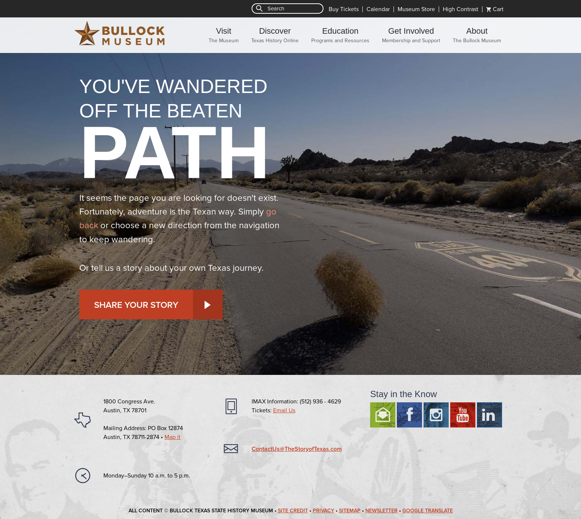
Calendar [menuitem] (378, 9)
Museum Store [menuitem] (416, 9)
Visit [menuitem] (224, 35)
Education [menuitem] (340, 35)
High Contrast (460, 9)
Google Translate (427, 511)
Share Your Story (136, 305)
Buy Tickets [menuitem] (344, 9)
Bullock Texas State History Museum (120, 33)
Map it (172, 437)
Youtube (462, 414)
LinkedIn (489, 414)
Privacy (323, 511)
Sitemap (350, 511)
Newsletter (381, 511)
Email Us (284, 410)
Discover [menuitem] (275, 35)
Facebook (409, 414)
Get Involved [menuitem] (411, 35)
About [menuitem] (477, 35)
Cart (498, 9)
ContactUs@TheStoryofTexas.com (297, 449)
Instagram (436, 414)
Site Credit (293, 511)
